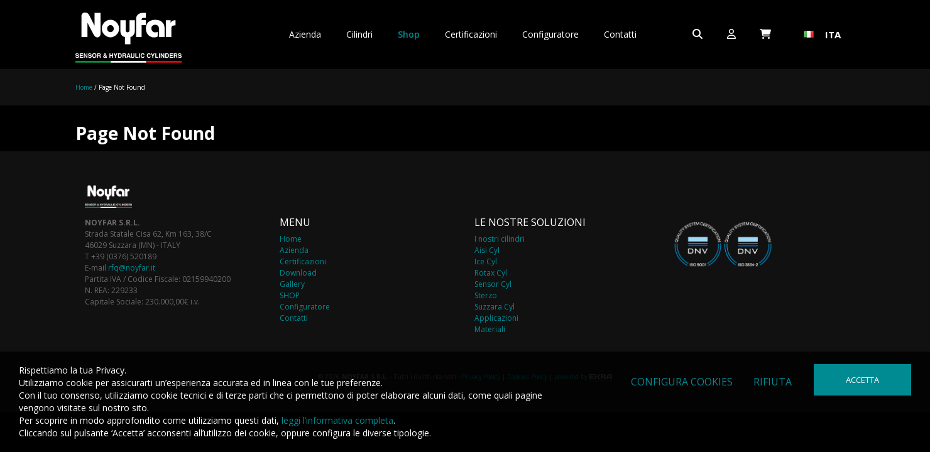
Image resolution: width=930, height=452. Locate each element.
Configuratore (550, 34)
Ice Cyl (485, 261)
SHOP (290, 295)
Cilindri (359, 34)
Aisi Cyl (487, 250)
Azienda (305, 34)
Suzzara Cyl (494, 306)
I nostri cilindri (499, 239)
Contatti (620, 34)
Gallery (292, 284)
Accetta (862, 379)
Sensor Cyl (493, 284)
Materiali (489, 329)
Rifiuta (772, 382)
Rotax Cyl (490, 272)
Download (298, 272)
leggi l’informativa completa (337, 420)
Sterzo (485, 295)
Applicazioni (496, 318)
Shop (409, 34)
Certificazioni (471, 34)
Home (83, 87)
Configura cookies (682, 382)
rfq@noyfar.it (131, 267)
